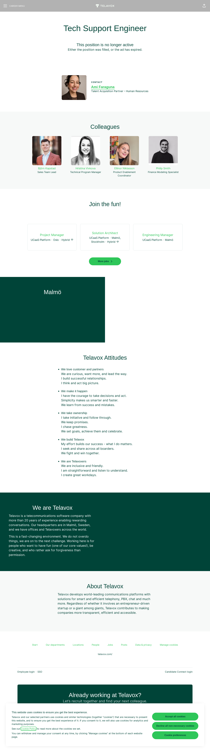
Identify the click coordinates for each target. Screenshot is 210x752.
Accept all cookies (175, 716)
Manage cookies (169, 644)
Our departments (55, 644)
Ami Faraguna (102, 87)
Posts (124, 644)
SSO (39, 671)
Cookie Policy (28, 728)
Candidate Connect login (178, 671)
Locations (78, 644)
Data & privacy (143, 644)
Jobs (110, 644)
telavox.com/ (105, 654)
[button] (204, 6)
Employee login (26, 671)
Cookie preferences (175, 735)
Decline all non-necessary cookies (175, 726)
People (95, 644)
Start (35, 644)
